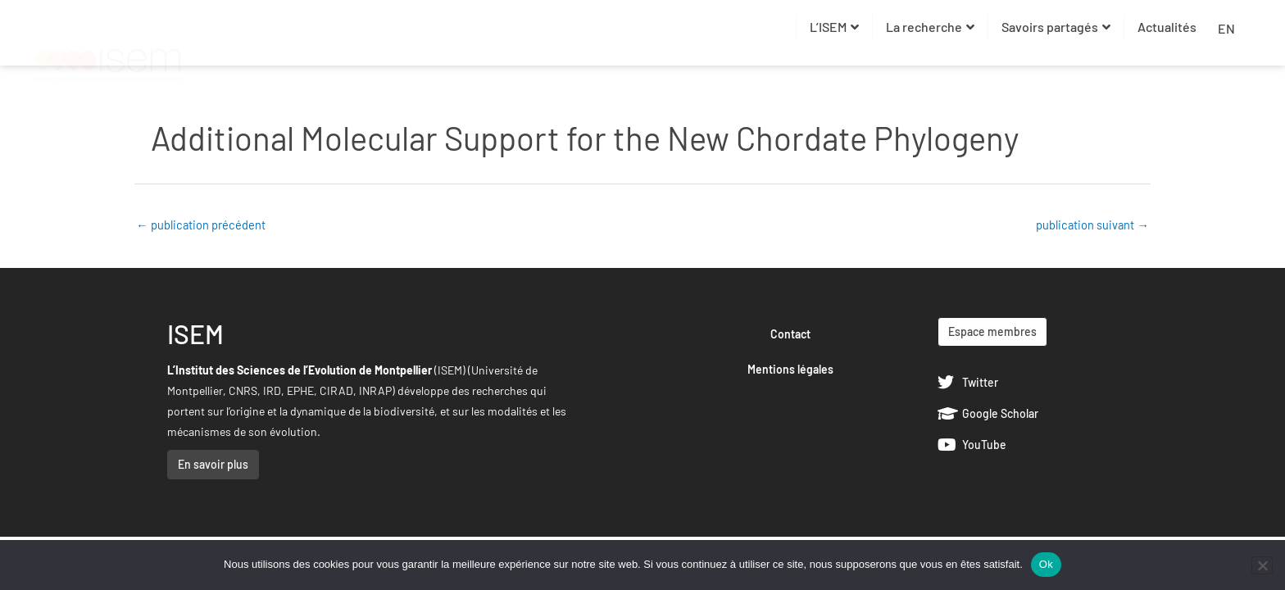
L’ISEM (834, 26)
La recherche (930, 26)
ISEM (195, 334)
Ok (1046, 564)
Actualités (1166, 26)
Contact (790, 335)
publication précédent (201, 224)
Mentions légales (790, 370)
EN (1226, 28)
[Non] (1262, 565)
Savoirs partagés (1055, 26)
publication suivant (1091, 224)
